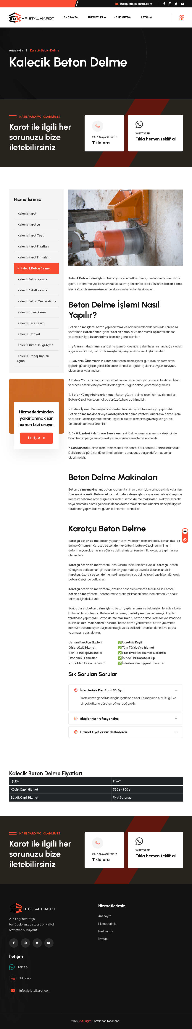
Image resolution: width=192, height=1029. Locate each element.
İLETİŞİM (146, 17)
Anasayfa (71, 17)
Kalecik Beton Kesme (30, 279)
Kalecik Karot (25, 213)
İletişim (103, 939)
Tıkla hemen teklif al (155, 139)
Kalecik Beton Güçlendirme (35, 301)
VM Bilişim (85, 1021)
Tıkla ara (101, 142)
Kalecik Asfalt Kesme (30, 290)
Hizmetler (95, 17)
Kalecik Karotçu (27, 224)
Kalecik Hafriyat (27, 334)
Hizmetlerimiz (107, 924)
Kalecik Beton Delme (33, 268)
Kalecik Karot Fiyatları (31, 246)
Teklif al (22, 967)
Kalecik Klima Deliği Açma (33, 345)
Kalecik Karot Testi (29, 235)
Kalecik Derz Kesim (29, 323)
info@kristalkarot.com (133, 4)
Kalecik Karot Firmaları (31, 257)
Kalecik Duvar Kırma (30, 312)
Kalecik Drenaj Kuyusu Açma (31, 358)
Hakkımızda (122, 17)
